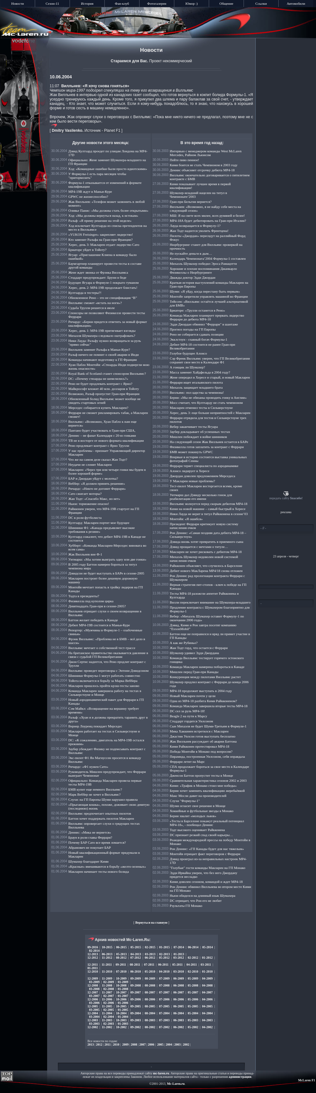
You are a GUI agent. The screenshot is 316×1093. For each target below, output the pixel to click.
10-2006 (121, 999)
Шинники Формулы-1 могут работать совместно (104, 675)
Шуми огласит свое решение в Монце (198, 806)
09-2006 (135, 999)
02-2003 (108, 1023)
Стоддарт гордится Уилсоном (191, 721)
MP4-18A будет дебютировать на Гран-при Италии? (208, 220)
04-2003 (207, 1020)
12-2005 (93, 1006)
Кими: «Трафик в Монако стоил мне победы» (203, 785)
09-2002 (135, 1027)
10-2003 (121, 1020)
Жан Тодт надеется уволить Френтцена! (199, 231)
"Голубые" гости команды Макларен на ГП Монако (207, 868)
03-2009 (94, 982)
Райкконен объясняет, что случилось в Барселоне (206, 566)
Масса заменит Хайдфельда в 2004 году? (200, 372)
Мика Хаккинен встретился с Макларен (199, 731)
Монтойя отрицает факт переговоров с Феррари (205, 854)
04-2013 (136, 954)
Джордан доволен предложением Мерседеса (202, 476)
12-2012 (93, 957)
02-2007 (108, 996)
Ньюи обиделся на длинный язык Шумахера (202, 895)
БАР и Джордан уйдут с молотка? (93, 478)
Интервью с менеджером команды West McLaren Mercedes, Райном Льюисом (206, 153)
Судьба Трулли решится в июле (91, 308)
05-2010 (150, 971)
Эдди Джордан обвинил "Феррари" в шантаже (204, 324)
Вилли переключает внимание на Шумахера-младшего (210, 602)
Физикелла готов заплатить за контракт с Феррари (207, 447)
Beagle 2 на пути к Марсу (188, 716)
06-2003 (178, 1020)
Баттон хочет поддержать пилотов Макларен (101, 818)
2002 (186, 1044)
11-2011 (107, 964)
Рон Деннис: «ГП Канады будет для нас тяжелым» (207, 849)
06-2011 (163, 964)
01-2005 (123, 1009)
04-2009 (207, 978)
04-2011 (192, 964)
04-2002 (207, 1027)
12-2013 (93, 954)
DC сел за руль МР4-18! (187, 711)
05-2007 (193, 992)
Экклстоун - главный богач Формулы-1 (198, 339)
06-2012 (150, 957)
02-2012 (193, 957)
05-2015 (136, 947)
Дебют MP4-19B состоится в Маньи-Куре (99, 625)
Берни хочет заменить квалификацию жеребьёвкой (207, 790)
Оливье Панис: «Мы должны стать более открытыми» (108, 210)
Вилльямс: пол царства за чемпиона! (197, 392)
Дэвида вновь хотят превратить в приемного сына (207, 541)
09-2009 (135, 978)
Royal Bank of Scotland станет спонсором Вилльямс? (107, 373)
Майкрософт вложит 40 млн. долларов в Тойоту (103, 389)
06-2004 (178, 1013)
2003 (177, 1044)
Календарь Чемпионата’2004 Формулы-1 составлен (208, 258)
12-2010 (93, 971)
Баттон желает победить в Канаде (93, 620)
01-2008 (123, 989)
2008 (134, 1044)
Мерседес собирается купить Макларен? (98, 408)
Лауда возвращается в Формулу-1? (195, 226)
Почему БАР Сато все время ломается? (97, 842)
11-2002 (107, 1027)
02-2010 (193, 971)
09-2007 (135, 992)
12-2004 (93, 1013)
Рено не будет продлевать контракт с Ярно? (100, 384)
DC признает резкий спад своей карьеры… (201, 835)
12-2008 (93, 985)
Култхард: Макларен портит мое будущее (98, 523)
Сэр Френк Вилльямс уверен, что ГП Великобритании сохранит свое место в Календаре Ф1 (210, 360)
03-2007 (94, 996)
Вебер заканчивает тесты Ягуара (194, 426)
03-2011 (206, 964)
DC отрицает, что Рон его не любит (196, 900)
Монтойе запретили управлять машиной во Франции (209, 296)
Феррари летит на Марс (187, 761)
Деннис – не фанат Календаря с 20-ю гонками (102, 435)
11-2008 (107, 985)
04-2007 (207, 992)
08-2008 (150, 985)
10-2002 (121, 1027)
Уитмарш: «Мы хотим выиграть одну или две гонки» (107, 559)
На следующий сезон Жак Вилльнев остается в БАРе (209, 442)
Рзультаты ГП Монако (186, 906)
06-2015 (121, 947)
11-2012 (107, 957)
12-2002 (93, 1027)
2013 (91, 1044)
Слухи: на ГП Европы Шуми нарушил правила (103, 799)
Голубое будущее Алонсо (188, 353)
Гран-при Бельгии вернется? (191, 201)
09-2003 (135, 1020)
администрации (240, 1076)
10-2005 (121, 1006)
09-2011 (121, 964)
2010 (116, 1044)
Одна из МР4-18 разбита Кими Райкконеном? (203, 701)
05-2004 (193, 1013)
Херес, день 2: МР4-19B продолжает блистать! (102, 287)
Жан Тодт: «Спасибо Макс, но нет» (94, 499)
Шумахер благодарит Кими (88, 861)
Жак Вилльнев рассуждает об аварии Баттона (203, 741)
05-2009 (193, 978)
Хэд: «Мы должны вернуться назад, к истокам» (103, 215)
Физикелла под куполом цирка (91, 601)
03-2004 (94, 1016)
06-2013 (107, 954)
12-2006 (93, 999)
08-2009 (150, 978)
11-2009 (107, 978)
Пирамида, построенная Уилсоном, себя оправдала (207, 756)
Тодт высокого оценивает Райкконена (197, 830)
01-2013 (179, 954)
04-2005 (207, 1006)
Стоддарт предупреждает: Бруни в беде (97, 277)
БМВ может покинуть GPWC (191, 452)
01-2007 (123, 996)
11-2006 (107, 999)
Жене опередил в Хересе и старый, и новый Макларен (210, 377)
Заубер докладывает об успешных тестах (200, 432)
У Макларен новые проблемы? (192, 481)
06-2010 (135, 971)
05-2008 (193, 985)
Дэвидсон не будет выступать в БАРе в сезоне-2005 (106, 573)
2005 (160, 1044)
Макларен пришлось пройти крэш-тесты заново (103, 686)
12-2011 (93, 964)
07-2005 (164, 1006)
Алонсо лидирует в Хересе (189, 471)
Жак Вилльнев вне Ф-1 (85, 554)
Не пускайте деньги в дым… (191, 253)
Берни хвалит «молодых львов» (193, 816)
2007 (142, 1044)
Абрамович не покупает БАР (89, 847)
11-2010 (107, 971)
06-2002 (178, 1027)
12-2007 (93, 992)
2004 (169, 1044)
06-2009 (178, 978)
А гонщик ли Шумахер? (187, 367)
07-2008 (164, 985)
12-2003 (93, 1020)
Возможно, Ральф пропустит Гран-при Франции (103, 394)
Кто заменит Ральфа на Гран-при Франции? (100, 239)
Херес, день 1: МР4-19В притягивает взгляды (101, 330)
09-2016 (93, 947)
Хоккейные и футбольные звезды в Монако (201, 811)
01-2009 (123, 982)
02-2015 (150, 947)
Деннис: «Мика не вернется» (89, 832)
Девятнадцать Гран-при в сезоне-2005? (97, 606)
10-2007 (121, 992)
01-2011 (93, 968)
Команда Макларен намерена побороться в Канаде (207, 667)
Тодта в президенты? (83, 596)
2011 (108, 1044)
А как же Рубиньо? (184, 643)
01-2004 (123, 1016)
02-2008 (108, 989)
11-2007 (107, 992)
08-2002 (150, 1027)
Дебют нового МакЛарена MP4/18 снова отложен (206, 571)
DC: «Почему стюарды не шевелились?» (98, 378)
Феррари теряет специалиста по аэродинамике (204, 466)
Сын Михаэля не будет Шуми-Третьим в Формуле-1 (208, 726)
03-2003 (94, 1023)
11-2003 (107, 1020)
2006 (151, 1044)
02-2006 (108, 1003)
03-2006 (94, 1003)
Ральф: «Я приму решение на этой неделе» (100, 220)
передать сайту (285, 498)
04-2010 (164, 971)
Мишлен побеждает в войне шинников (198, 437)
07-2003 (164, 1020)
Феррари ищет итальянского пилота (196, 382)
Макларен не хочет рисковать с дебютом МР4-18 (206, 552)
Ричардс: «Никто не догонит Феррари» (97, 488)
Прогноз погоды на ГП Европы (193, 329)
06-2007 (178, 992)
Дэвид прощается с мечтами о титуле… (199, 547)
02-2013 (164, 954)
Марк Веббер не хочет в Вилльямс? (94, 794)
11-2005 (107, 1006)
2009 (125, 1044)
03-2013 (150, 954)
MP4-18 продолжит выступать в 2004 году (201, 691)
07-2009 (164, 978)
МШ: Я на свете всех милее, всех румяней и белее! (207, 215)
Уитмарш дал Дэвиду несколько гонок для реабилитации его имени (201, 497)
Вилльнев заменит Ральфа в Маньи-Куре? (99, 349)
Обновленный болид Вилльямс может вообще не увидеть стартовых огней (104, 400)
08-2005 (150, 1006)
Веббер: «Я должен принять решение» (96, 483)
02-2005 (108, 1009)
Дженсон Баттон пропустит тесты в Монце (201, 775)
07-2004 (164, 1013)
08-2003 (150, 1020)
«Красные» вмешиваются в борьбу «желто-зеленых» (107, 866)
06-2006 (178, 999)
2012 (99, 1044)
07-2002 (164, 1027)
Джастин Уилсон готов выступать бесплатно (202, 736)
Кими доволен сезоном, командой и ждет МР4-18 (206, 882)
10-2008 (121, 985)
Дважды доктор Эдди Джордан (192, 277)
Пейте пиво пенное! (184, 160)
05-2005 (193, 1006)
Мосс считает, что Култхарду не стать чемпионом (206, 402)
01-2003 (123, 1023)
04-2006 (207, 999)
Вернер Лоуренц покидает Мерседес (95, 726)
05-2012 (164, 957)
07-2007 (164, 992)
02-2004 (108, 1016)
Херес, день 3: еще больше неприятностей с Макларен (210, 413)
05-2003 (193, 1020)
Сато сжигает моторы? (85, 493)
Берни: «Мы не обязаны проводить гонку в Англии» (208, 397)
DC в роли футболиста (85, 517)
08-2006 (150, 999)
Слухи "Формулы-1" (185, 801)
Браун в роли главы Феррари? (90, 837)
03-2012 (178, 957)
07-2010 (121, 971)
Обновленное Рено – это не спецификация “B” (102, 298)
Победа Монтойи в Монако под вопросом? (201, 751)
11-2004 (107, 1013)
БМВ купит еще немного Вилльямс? (95, 789)
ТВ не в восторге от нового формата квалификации (106, 440)
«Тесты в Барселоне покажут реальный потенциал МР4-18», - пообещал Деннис (207, 823)
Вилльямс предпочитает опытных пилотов (99, 813)
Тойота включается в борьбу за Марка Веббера (102, 681)
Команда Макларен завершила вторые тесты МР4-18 (209, 706)
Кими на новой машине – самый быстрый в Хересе (207, 509)
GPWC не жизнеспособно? (88, 196)
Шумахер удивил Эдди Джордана (194, 653)
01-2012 (207, 957)
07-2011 (149, 964)
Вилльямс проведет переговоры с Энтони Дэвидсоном (108, 670)
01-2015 (164, 947)
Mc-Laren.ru (176, 1083)
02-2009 (108, 982)
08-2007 (150, 992)
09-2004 (135, 1013)
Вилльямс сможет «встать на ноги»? (95, 303)
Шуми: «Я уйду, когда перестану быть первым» (205, 291)
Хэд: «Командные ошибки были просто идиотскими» (107, 169)
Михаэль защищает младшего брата (196, 387)
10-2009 (121, 978)
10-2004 (121, 1013)
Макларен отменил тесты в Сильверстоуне (201, 408)
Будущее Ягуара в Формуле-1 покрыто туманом (103, 282)
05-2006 (193, 999)
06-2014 (193, 947)
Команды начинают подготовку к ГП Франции (102, 359)
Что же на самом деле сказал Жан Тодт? (97, 459)
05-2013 (121, 954)
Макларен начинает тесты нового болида (98, 871)
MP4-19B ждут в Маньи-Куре (90, 191)
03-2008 (94, 989)
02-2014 (94, 950)
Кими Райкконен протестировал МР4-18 (199, 746)
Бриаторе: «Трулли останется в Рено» (197, 310)
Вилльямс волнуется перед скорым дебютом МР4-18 (209, 504)
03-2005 (94, 1009)
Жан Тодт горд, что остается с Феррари (199, 648)
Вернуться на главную (151, 922)
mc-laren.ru (161, 1073)
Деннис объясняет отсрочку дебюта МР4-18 (202, 170)
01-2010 (207, 971)
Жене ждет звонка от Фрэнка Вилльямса (98, 272)
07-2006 (164, 999)
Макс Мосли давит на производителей (198, 796)
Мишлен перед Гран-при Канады (194, 672)
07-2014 (179, 947)
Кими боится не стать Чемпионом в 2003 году (204, 165)
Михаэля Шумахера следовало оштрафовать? (101, 335)
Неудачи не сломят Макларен (90, 464)
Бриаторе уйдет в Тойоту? (87, 250)
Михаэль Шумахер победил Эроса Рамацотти (203, 263)
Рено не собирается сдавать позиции (197, 334)
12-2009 (93, 978)
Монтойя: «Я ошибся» (186, 519)
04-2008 (207, 985)
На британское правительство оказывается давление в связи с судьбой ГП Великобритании (108, 655)
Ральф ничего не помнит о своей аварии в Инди (103, 354)
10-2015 (107, 947)
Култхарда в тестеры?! (85, 293)
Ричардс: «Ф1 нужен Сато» (88, 766)
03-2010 (178, 971)
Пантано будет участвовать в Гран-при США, (101, 430)
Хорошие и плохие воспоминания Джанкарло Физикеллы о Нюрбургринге (203, 270)
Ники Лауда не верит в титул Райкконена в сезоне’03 (209, 514)
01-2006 (123, 1003)
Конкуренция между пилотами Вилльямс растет (205, 677)
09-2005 (135, 1006)
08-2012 (121, 957)
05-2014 (207, 947)
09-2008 (135, 985)
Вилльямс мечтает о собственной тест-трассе (101, 648)
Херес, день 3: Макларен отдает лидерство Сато (103, 244)
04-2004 (207, 1013)
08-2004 (150, 1013)
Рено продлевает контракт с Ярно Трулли (98, 445)
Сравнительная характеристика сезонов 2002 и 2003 (208, 780)
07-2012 (135, 957)
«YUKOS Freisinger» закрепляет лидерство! (100, 234)
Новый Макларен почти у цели (193, 696)
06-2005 (178, 1006)
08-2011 (135, 964)
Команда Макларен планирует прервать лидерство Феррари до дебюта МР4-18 (207, 317)
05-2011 (177, 964)
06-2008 (178, 985)
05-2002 (193, 1027)
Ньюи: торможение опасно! (88, 504)
